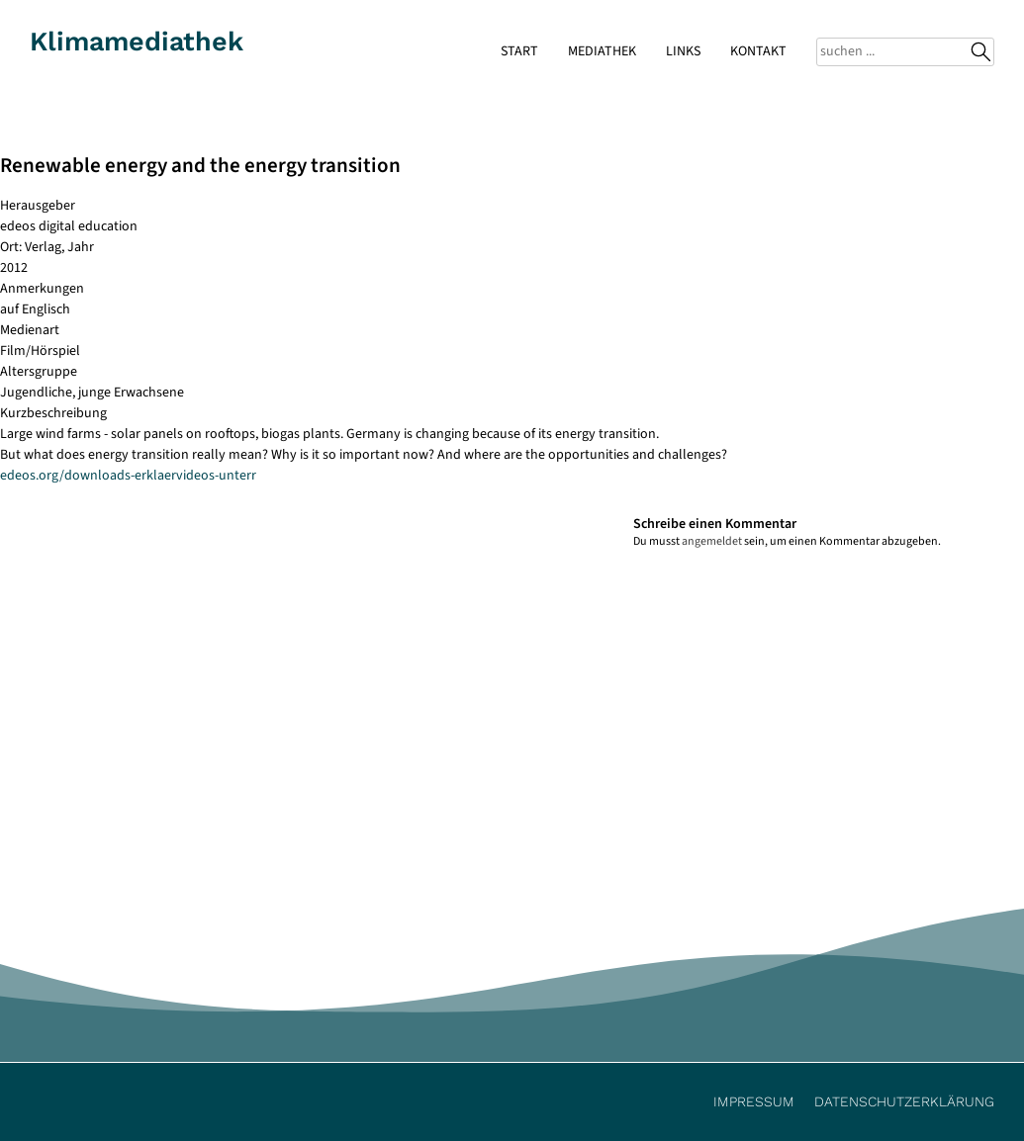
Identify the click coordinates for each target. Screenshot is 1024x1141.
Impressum (753, 1101)
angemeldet (712, 541)
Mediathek (602, 51)
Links (683, 51)
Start (519, 51)
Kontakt (758, 51)
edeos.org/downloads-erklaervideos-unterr (128, 475)
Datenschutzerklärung (904, 1101)
